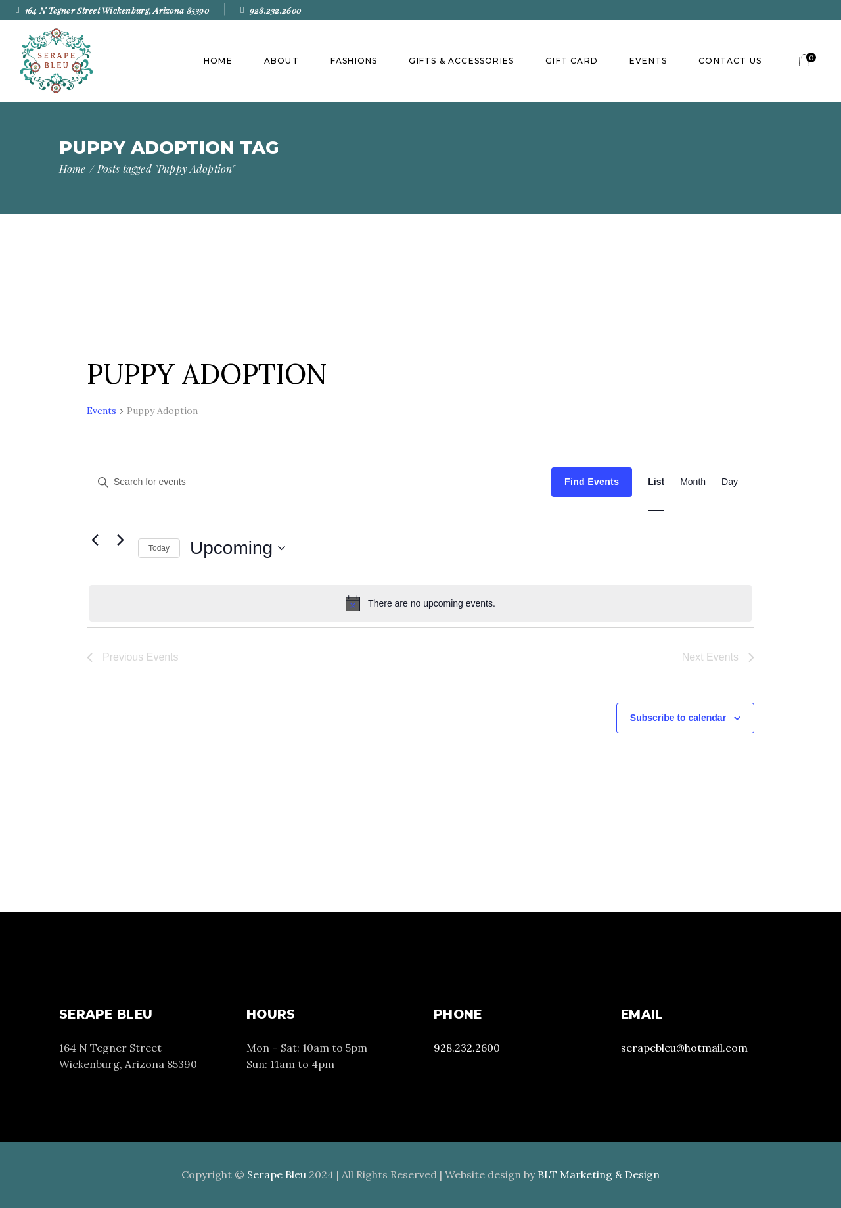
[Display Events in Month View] (693, 482)
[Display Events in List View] (656, 482)
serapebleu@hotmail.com (684, 1047)
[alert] (420, 603)
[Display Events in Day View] (729, 482)
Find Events (591, 481)
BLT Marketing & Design (598, 1174)
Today (159, 548)
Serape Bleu (276, 1174)
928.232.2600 (467, 1047)
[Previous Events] (94, 540)
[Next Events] (120, 540)
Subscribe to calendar (678, 717)
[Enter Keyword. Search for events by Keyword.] (319, 482)
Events (101, 411)
